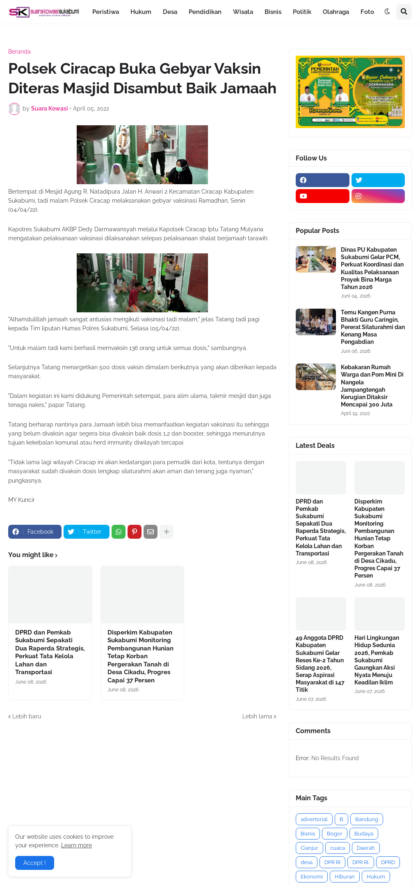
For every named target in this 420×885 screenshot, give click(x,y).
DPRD (388, 862)
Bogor (334, 834)
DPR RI (332, 862)
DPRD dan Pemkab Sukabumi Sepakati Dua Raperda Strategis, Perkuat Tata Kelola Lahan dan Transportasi (49, 652)
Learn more (76, 845)
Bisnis (308, 834)
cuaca (337, 848)
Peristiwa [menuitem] (105, 12)
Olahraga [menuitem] (336, 12)
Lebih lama (257, 716)
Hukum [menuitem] (140, 12)
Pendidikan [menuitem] (205, 12)
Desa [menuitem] (170, 12)
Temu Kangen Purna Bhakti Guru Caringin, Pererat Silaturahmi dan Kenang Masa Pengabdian (373, 327)
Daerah (366, 848)
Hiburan (345, 877)
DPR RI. (360, 862)
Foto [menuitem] (367, 12)
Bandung (366, 819)
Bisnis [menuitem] (273, 12)
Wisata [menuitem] (243, 12)
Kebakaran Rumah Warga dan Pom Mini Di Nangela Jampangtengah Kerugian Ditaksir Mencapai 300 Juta (372, 386)
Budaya (363, 834)
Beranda (19, 51)
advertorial (314, 819)
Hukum (376, 877)
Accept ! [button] (34, 863)
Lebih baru (26, 716)
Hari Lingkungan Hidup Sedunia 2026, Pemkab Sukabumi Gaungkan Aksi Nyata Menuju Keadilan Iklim (376, 660)
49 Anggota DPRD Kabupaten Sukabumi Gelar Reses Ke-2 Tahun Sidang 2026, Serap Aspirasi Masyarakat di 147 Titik (320, 663)
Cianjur (309, 848)
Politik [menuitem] (302, 12)
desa (307, 862)
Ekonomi (312, 877)
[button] (387, 12)
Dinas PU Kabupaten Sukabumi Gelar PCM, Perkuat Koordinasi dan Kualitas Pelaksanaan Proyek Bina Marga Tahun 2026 (372, 268)
